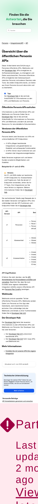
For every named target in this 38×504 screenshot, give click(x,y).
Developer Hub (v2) (19, 313)
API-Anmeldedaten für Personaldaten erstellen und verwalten (19, 279)
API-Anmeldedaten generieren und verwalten (17, 401)
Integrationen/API (17, 43)
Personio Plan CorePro (13, 289)
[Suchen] (19, 30)
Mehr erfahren (19, 390)
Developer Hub (10, 70)
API (27, 43)
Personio (5, 43)
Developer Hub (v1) (16, 334)
